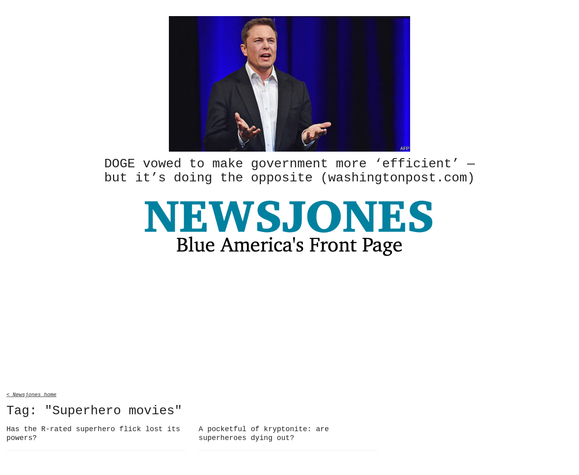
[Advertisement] (289, 324)
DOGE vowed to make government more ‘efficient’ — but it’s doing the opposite (289, 170)
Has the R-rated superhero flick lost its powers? (93, 432)
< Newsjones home (31, 393)
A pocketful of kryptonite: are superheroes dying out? (264, 432)
